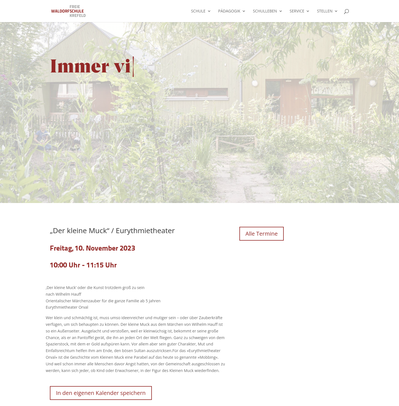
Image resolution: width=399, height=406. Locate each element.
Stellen (324, 11)
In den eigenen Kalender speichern (101, 393)
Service (297, 11)
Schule (198, 11)
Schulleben (265, 11)
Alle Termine (261, 233)
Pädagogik (229, 11)
